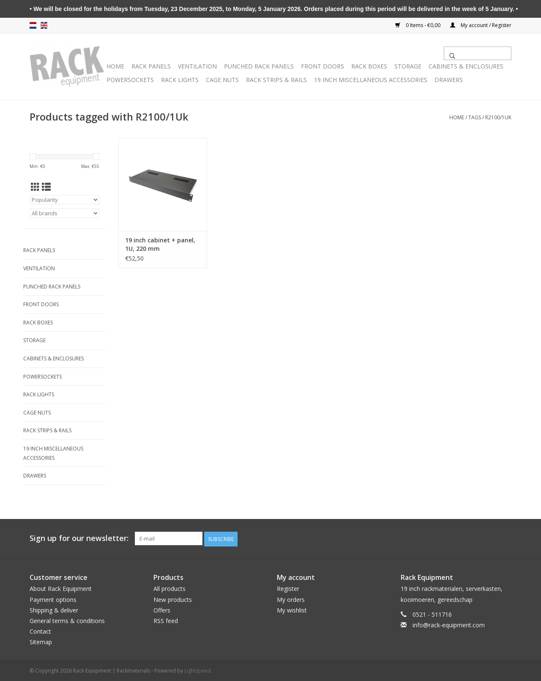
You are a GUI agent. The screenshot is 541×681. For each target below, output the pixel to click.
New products (172, 599)
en (44, 25)
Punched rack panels (259, 66)
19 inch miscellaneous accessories (370, 80)
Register (288, 588)
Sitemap (41, 641)
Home (115, 66)
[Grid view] (35, 187)
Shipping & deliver (54, 609)
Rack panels (151, 66)
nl (33, 25)
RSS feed (165, 620)
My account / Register (480, 25)
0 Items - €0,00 (418, 25)
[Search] (477, 53)
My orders (291, 599)
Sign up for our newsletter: (79, 538)
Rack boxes (369, 66)
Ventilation (197, 66)
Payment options (53, 599)
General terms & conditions (67, 620)
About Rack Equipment (61, 588)
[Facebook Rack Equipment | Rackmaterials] (504, 538)
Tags (474, 117)
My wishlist (292, 609)
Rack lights (180, 80)
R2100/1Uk (498, 117)
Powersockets (130, 80)
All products (169, 588)
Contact (40, 630)
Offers (161, 609)
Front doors (322, 66)
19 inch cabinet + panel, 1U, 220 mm (160, 244)
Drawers (448, 80)
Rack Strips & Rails (276, 80)
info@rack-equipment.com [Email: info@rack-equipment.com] (449, 624)
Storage (407, 66)
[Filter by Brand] (64, 213)
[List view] (46, 187)
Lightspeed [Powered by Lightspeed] (197, 670)
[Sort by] (64, 199)
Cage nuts (222, 80)
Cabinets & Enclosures (466, 66)
